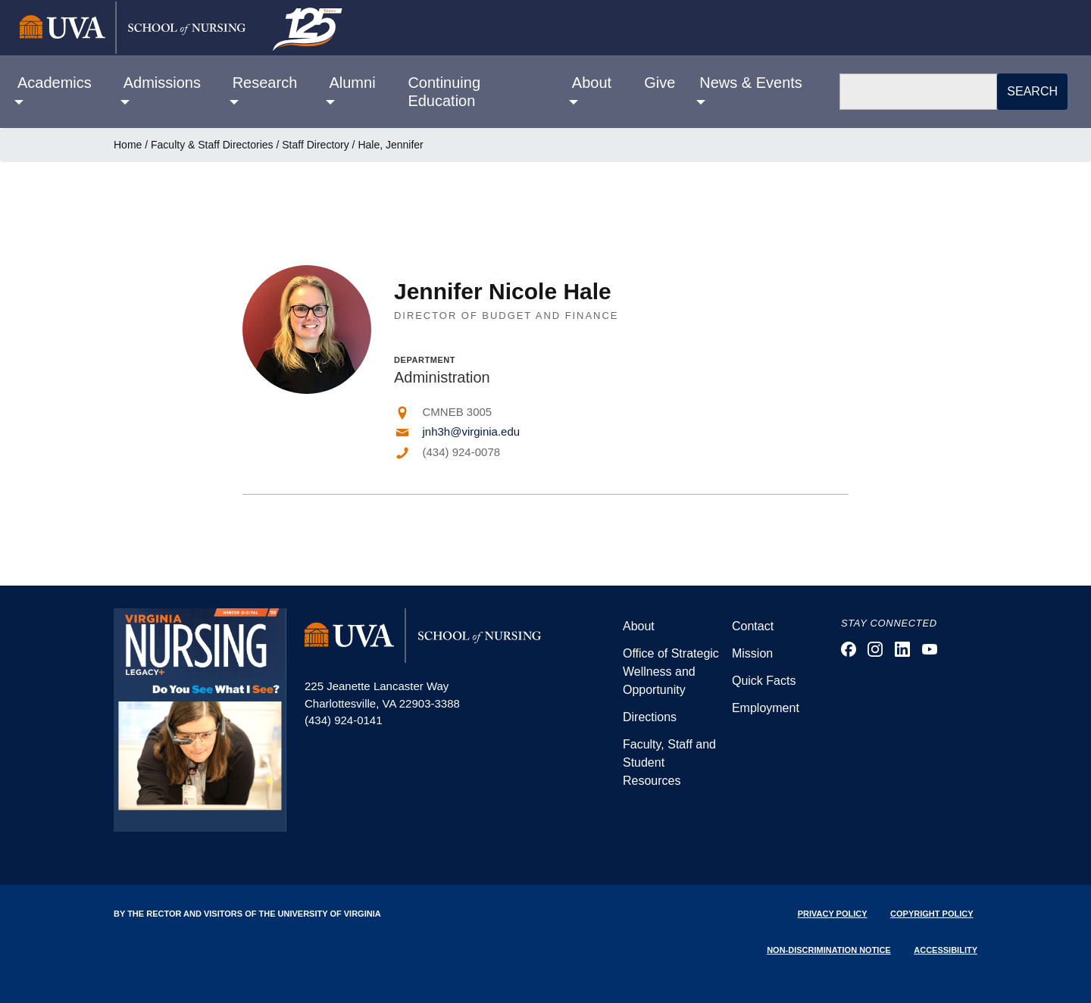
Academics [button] (54, 82)
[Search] (918, 91)
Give (659, 82)
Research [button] (265, 82)
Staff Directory (315, 145)
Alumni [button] (352, 82)
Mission (752, 653)
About (639, 626)
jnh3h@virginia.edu (471, 431)
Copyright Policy (931, 913)
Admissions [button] (162, 82)
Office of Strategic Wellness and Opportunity (671, 671)
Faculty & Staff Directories (212, 145)
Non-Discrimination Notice (829, 950)
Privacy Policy (832, 913)
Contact (753, 626)
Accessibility (945, 950)
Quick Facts (764, 680)
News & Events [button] (750, 82)
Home (128, 145)
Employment (765, 707)
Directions (650, 717)
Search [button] (1032, 91)
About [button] (591, 82)
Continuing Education (444, 91)
